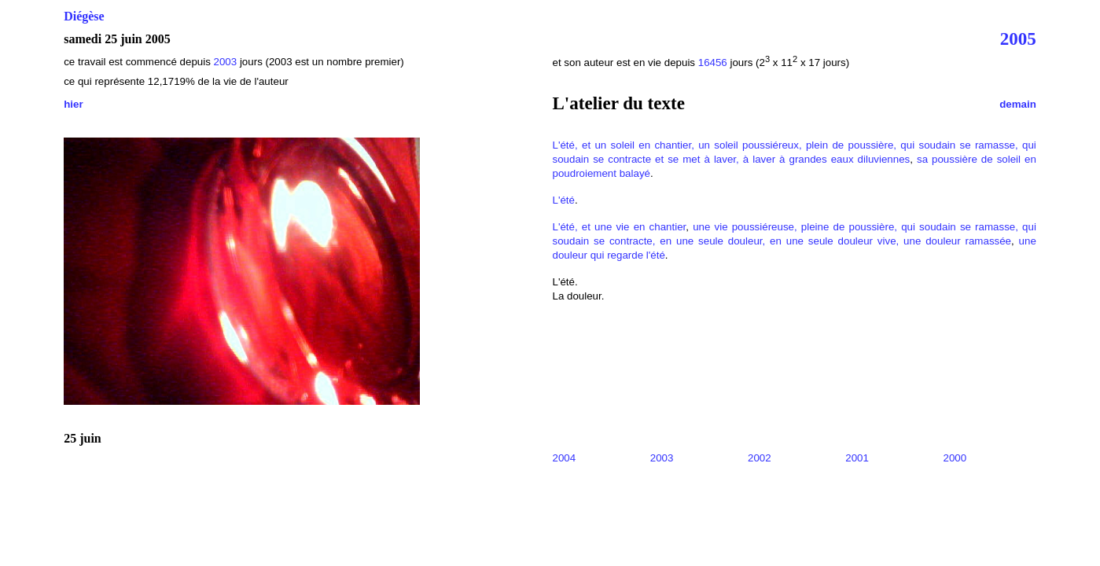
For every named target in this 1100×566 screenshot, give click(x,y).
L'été (563, 200)
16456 (712, 62)
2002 (759, 458)
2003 (225, 62)
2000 (955, 458)
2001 (857, 458)
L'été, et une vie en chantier (619, 227)
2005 (1018, 38)
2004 (564, 458)
